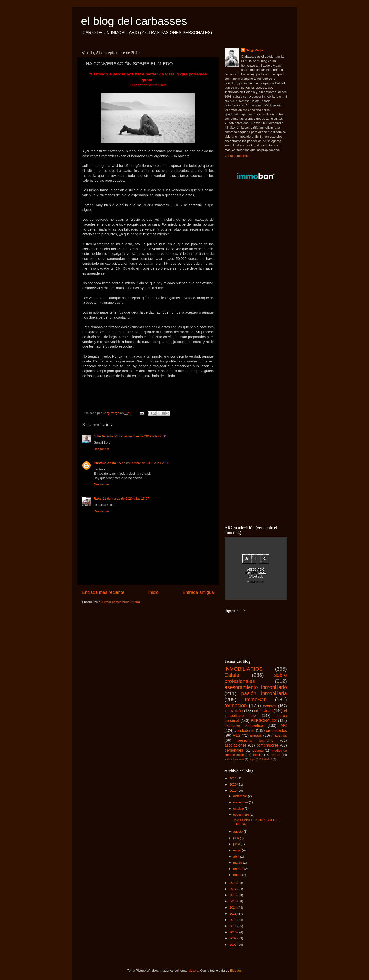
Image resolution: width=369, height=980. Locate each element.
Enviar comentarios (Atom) (121, 602)
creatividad (263, 710)
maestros (279, 735)
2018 (233, 883)
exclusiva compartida (244, 725)
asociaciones (236, 745)
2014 (233, 907)
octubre (239, 808)
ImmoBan (255, 699)
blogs (252, 759)
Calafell (233, 675)
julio (236, 838)
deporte (258, 750)
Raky (97, 498)
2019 (233, 790)
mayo (237, 850)
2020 (233, 784)
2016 (233, 895)
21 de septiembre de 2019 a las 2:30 (140, 436)
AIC (284, 725)
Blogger (235, 970)
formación (236, 705)
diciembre (240, 796)
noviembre (241, 802)
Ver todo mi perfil (236, 155)
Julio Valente (103, 436)
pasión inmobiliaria (264, 693)
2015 (233, 901)
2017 (233, 889)
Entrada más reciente (103, 592)
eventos (269, 706)
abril (236, 856)
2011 (233, 926)
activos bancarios (234, 759)
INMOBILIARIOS (244, 669)
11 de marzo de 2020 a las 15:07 (126, 498)
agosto (238, 831)
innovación (234, 710)
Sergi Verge (254, 50)
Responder (101, 449)
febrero (238, 868)
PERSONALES (264, 720)
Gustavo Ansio (105, 463)
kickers (193, 970)
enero (237, 875)
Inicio (153, 592)
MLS (236, 735)
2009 (233, 938)
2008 (233, 944)
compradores (267, 745)
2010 (233, 932)
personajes (234, 750)
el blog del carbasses (134, 21)
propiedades (276, 730)
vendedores (245, 730)
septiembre (241, 814)
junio (237, 844)
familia (257, 754)
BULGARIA (265, 759)
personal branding (256, 740)
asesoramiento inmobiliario (256, 687)
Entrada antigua (198, 592)
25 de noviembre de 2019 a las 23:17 (143, 463)
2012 (233, 919)
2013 (233, 913)
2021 (233, 778)
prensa (275, 754)
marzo (238, 862)
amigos (256, 735)
